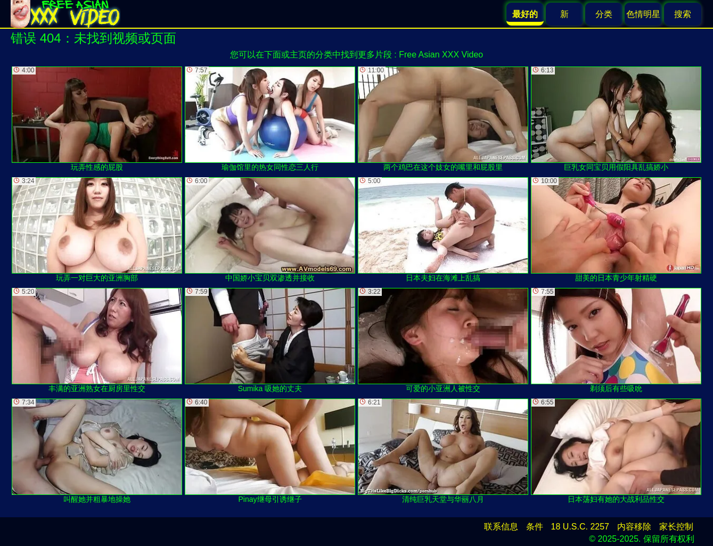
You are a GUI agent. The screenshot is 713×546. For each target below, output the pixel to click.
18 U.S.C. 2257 (580, 526)
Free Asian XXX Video (441, 54)
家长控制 (676, 526)
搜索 (682, 14)
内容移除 (634, 526)
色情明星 (643, 14)
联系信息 (501, 526)
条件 (534, 526)
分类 (603, 14)
